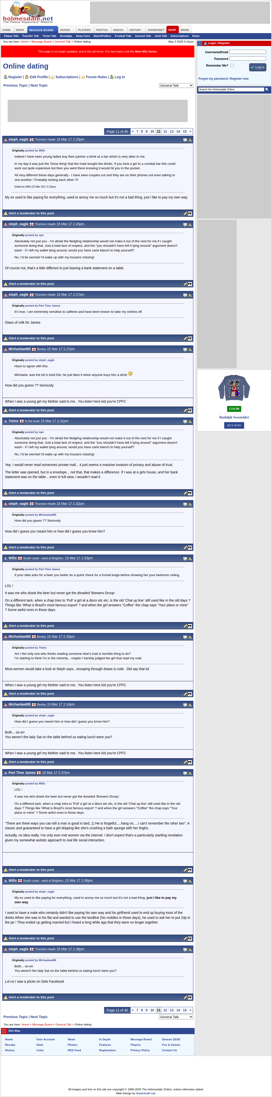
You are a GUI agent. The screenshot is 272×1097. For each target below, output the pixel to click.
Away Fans (83, 35)
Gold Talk (161, 35)
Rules (196, 35)
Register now (239, 78)
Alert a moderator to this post (31, 213)
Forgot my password (213, 78)
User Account (45, 1039)
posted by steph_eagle (39, 360)
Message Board (42, 41)
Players (136, 1044)
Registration (107, 1050)
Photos (72, 1044)
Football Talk (123, 35)
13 (172, 131)
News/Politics (102, 35)
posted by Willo (35, 150)
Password (221, 59)
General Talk (143, 35)
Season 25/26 (171, 1039)
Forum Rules (96, 77)
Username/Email (216, 52)
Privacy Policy (140, 1050)
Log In (120, 77)
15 (185, 131)
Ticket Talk (49, 35)
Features (105, 1044)
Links (40, 1050)
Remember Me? (217, 65)
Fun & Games (171, 1044)
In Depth (105, 1039)
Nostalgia (66, 35)
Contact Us (169, 1050)
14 (178, 131)
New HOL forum (146, 51)
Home (24, 41)
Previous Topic (15, 85)
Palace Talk (11, 35)
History (10, 1050)
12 (165, 131)
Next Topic (39, 85)
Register (15, 77)
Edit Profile (39, 77)
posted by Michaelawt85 (40, 514)
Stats (39, 1044)
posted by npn (34, 235)
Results (10, 1044)
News (71, 1039)
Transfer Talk (30, 35)
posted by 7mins (35, 647)
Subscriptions (180, 35)
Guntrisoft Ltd (145, 1093)
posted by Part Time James (42, 305)
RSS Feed (74, 1050)
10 (152, 131)
